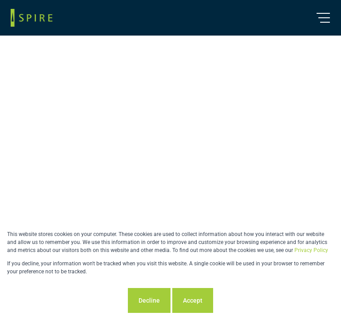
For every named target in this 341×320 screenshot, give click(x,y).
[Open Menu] (323, 18)
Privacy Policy (311, 250)
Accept (192, 300)
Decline (149, 300)
